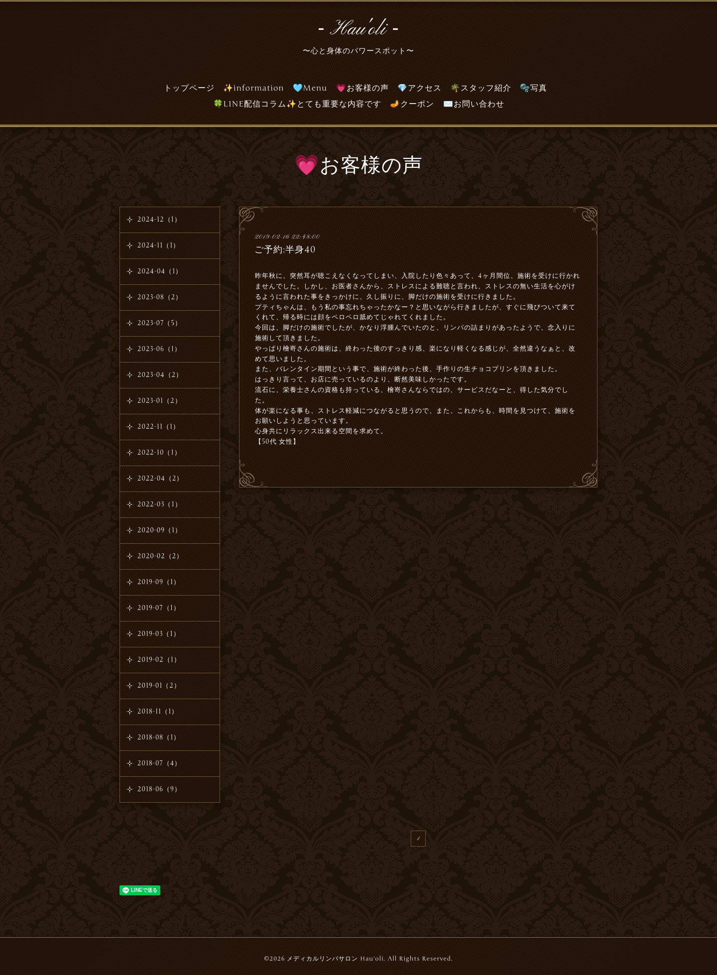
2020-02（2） (160, 556)
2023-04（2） (160, 375)
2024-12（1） (159, 220)
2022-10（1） (159, 453)
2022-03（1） (159, 504)
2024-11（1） (158, 245)
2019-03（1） (158, 634)
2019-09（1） (158, 582)
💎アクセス (419, 88)
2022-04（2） (160, 479)
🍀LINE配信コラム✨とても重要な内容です (297, 104)
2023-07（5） (159, 323)
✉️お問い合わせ (473, 104)
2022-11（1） (158, 427)
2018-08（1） (158, 737)
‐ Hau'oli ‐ (358, 29)
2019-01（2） (159, 686)
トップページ (189, 88)
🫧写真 (533, 88)
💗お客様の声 (362, 88)
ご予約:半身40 (285, 249)
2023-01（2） (159, 401)
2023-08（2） (159, 297)
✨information (253, 88)
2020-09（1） (159, 530)
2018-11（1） (157, 712)
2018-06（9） (159, 789)
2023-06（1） (159, 349)
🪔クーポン (412, 104)
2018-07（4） (159, 763)
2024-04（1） (159, 271)
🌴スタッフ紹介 (480, 88)
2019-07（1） (158, 608)
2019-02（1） (159, 660)
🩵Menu (310, 88)
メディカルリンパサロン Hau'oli (335, 958)
